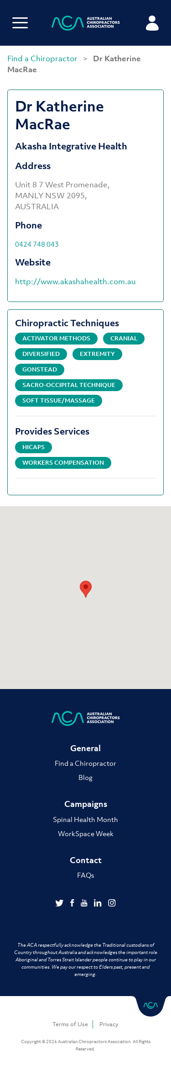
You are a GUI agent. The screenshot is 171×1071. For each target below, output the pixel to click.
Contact (86, 860)
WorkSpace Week (86, 833)
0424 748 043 (37, 244)
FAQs (85, 875)
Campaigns (85, 804)
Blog (85, 777)
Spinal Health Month (85, 819)
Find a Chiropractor (43, 58)
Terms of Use (70, 1024)
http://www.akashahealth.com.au (75, 281)
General (85, 748)
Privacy (109, 1024)
